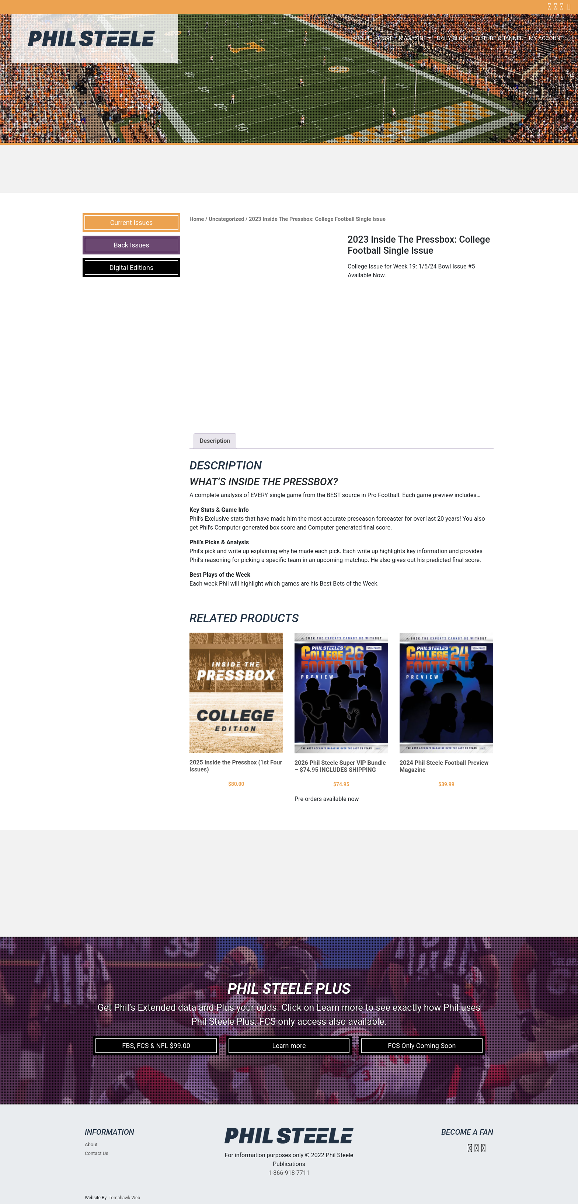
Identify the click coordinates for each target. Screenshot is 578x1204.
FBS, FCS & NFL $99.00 (156, 1045)
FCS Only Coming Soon (422, 1045)
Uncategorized (226, 219)
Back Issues (131, 245)
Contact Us (96, 1153)
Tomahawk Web (124, 1197)
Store (384, 38)
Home (196, 219)
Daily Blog (451, 38)
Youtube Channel (497, 38)
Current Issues (131, 222)
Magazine (412, 38)
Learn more (289, 1045)
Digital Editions (131, 267)
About (361, 38)
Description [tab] (215, 440)
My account (546, 38)
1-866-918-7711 (289, 1172)
